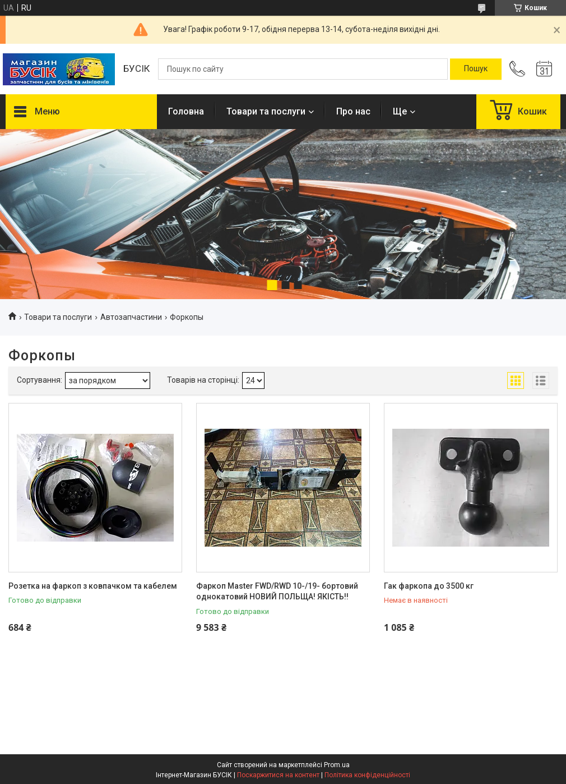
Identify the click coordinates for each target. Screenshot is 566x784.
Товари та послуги (265, 111)
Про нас (353, 111)
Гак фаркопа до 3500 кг (429, 585)
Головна (186, 111)
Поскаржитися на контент (278, 775)
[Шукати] (476, 69)
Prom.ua (337, 765)
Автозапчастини (131, 317)
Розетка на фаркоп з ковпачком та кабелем (92, 585)
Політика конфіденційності (367, 775)
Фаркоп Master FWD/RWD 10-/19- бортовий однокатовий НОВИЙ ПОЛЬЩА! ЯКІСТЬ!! (277, 591)
